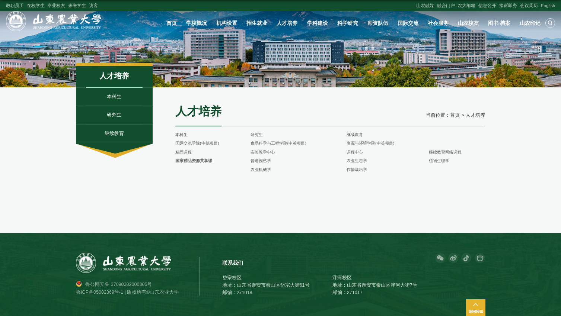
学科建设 (317, 23)
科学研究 (347, 23)
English (548, 5)
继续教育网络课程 (445, 152)
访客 (93, 5)
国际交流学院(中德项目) (197, 143)
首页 (171, 23)
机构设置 (226, 23)
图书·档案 (499, 23)
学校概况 (196, 23)
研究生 (257, 134)
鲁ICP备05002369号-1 (99, 292)
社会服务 (438, 23)
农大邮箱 (466, 5)
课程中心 (355, 152)
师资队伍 (377, 23)
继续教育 (355, 134)
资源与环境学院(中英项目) (370, 143)
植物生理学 (439, 160)
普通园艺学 (261, 160)
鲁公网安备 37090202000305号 (118, 284)
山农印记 (530, 23)
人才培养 (287, 23)
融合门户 (446, 5)
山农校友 (468, 23)
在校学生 (36, 5)
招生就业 (256, 23)
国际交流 (408, 23)
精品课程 (183, 152)
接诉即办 (508, 5)
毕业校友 (56, 5)
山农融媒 (425, 5)
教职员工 (15, 5)
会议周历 (529, 5)
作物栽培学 (357, 169)
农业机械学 (261, 169)
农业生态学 (357, 160)
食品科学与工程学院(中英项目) (278, 143)
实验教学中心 (263, 152)
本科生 (181, 134)
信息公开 (487, 5)
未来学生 (77, 5)
